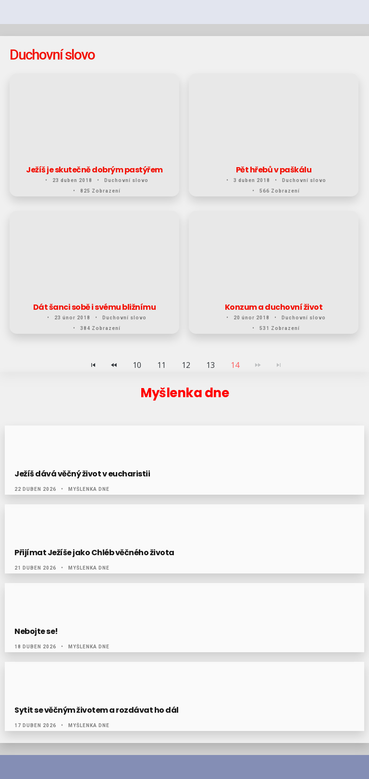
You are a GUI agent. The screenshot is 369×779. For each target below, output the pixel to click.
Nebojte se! (36, 631)
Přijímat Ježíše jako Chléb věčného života (94, 553)
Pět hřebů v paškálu (274, 170)
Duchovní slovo (126, 180)
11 (161, 365)
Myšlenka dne (89, 489)
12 (186, 365)
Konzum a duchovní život (274, 307)
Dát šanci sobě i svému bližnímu (94, 307)
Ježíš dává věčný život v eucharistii (82, 474)
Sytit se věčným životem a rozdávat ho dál (96, 710)
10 (137, 365)
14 (235, 365)
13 (210, 365)
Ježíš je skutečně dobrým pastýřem (94, 170)
